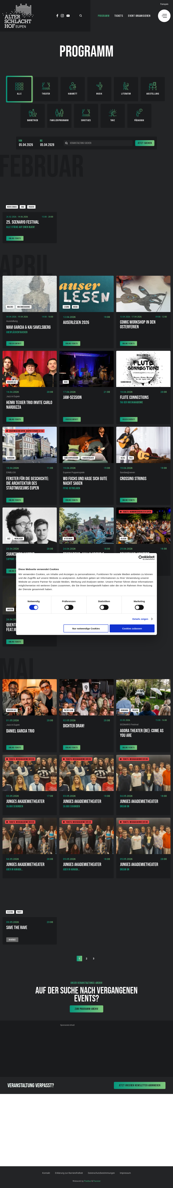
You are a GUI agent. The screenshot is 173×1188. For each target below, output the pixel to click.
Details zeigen (140, 619)
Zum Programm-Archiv (86, 1008)
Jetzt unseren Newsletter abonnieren (140, 1085)
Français (164, 4)
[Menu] (164, 16)
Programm (103, 15)
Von (20, 140)
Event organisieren (139, 15)
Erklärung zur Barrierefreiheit (69, 1172)
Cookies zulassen (132, 628)
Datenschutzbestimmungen (101, 1172)
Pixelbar (87, 1181)
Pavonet (96, 1181)
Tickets (118, 15)
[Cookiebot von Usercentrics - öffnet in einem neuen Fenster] (141, 558)
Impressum (125, 1172)
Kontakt (46, 1172)
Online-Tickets (15, 238)
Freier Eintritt (15, 343)
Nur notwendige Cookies (86, 628)
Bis (41, 140)
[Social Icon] (57, 16)
